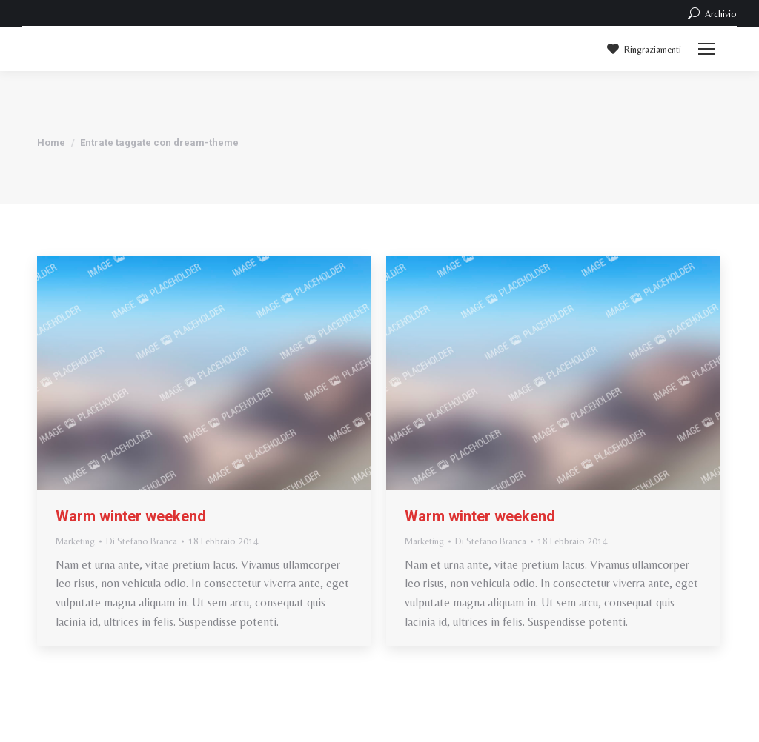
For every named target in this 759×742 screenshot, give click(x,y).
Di (141, 541)
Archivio (711, 13)
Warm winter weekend (131, 516)
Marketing (75, 541)
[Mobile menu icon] (706, 49)
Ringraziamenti (643, 49)
